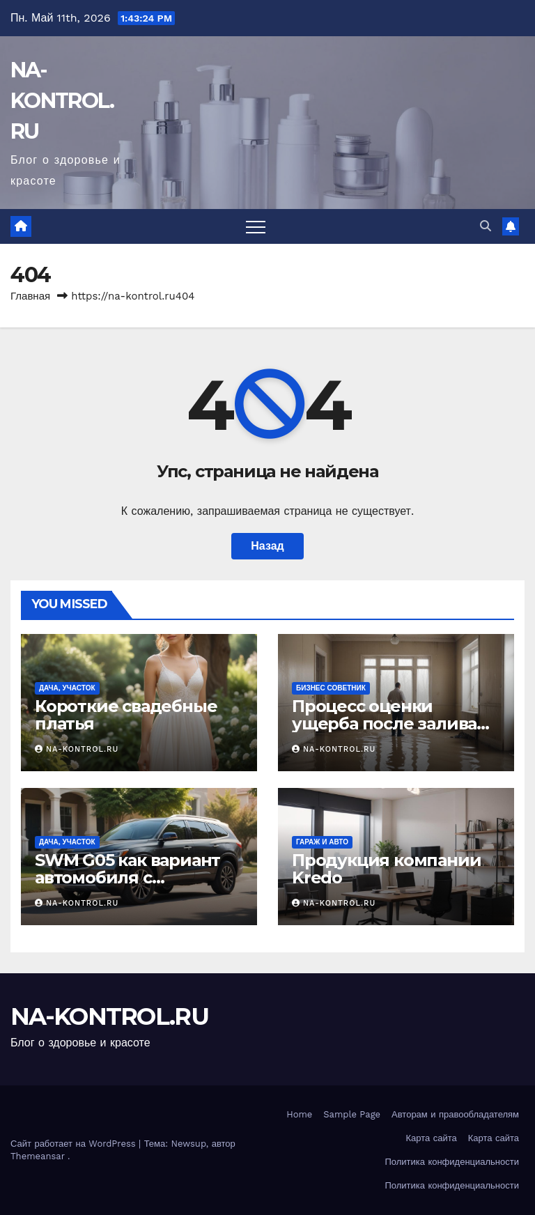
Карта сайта (431, 1138)
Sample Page (351, 1114)
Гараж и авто (322, 842)
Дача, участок (67, 688)
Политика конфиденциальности (452, 1161)
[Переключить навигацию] (255, 226)
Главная (30, 296)
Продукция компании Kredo (386, 869)
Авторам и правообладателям (455, 1114)
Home (299, 1114)
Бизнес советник (331, 688)
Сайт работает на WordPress (74, 1143)
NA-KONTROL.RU (62, 100)
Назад (267, 545)
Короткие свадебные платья (126, 715)
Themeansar (37, 1156)
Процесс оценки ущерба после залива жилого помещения (384, 723)
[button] (485, 226)
